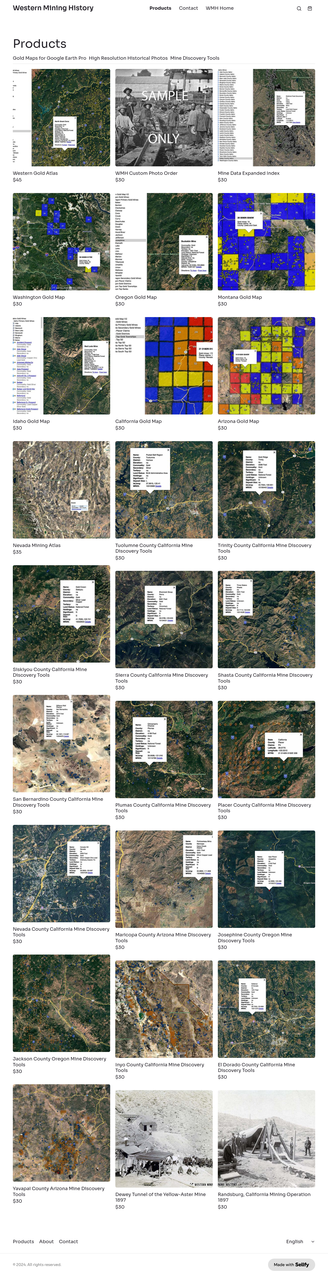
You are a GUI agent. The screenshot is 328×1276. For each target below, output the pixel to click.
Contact (188, 8)
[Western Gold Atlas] (61, 117)
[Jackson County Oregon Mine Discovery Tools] (61, 1003)
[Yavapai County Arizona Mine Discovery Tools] (61, 1133)
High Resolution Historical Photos (128, 58)
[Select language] (301, 1241)
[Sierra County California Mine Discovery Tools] (164, 619)
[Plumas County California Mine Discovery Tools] (164, 749)
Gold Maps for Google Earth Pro (49, 58)
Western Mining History (53, 8)
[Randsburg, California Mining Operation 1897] (266, 1139)
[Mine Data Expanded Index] (266, 117)
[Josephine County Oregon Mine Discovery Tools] (266, 879)
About (46, 1241)
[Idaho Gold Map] (61, 365)
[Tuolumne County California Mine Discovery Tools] (164, 490)
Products (160, 8)
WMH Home (220, 8)
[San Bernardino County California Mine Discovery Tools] (61, 743)
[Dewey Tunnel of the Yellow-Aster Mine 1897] (164, 1139)
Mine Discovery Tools (194, 58)
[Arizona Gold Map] (266, 365)
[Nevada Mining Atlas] (61, 490)
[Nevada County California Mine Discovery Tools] (61, 873)
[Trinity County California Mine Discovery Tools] (266, 490)
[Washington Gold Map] (61, 241)
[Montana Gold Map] (266, 241)
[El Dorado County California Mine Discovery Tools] (266, 1009)
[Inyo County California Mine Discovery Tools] (164, 1009)
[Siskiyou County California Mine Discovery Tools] (61, 614)
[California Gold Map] (164, 365)
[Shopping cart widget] (310, 8)
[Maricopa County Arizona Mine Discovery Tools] (164, 879)
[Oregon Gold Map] (164, 241)
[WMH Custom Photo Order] (164, 117)
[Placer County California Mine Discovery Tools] (266, 749)
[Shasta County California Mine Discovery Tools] (266, 619)
